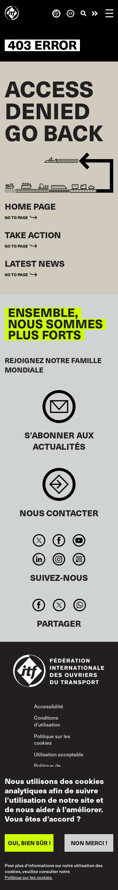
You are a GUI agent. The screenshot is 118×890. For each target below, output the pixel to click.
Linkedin (39, 559)
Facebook (59, 540)
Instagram (59, 559)
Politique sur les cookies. (29, 878)
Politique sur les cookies (52, 739)
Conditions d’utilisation (47, 721)
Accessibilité (48, 706)
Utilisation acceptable (58, 754)
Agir (95, 13)
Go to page (16, 217)
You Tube (79, 540)
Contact (59, 487)
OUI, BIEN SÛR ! (29, 843)
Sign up (59, 409)
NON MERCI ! (89, 843)
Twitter (39, 540)
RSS (79, 559)
